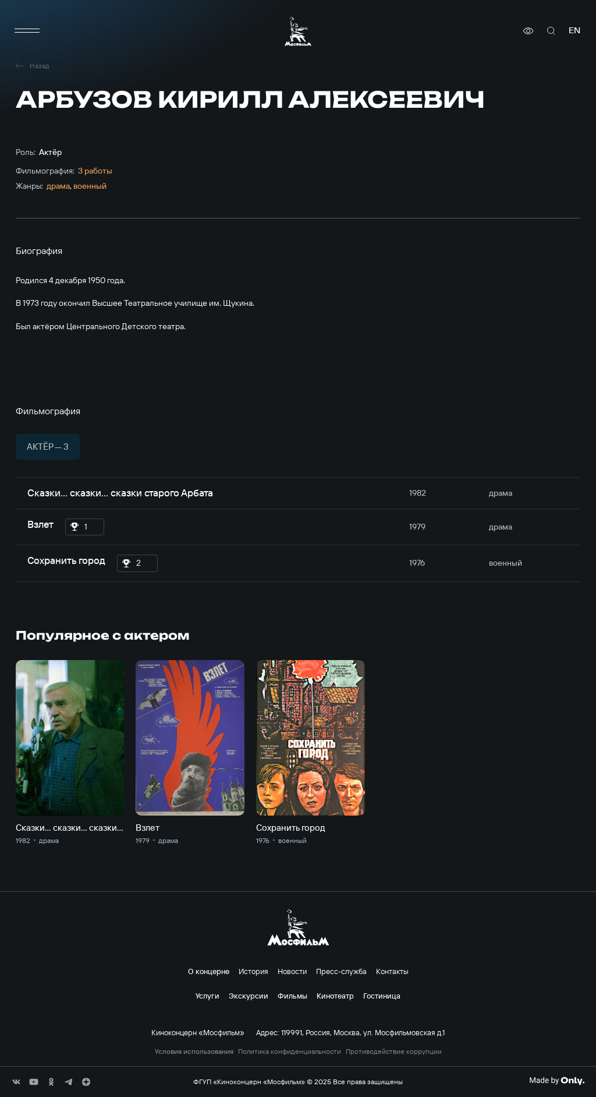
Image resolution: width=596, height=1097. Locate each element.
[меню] (27, 31)
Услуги (207, 995)
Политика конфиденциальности (289, 1051)
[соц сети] (16, 1082)
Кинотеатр (335, 995)
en (574, 31)
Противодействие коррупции (394, 1051)
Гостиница (381, 995)
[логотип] (298, 31)
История (253, 971)
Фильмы (292, 995)
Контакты (392, 971)
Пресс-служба (341, 971)
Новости (292, 971)
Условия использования (194, 1051)
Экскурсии (248, 995)
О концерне (208, 971)
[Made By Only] (556, 1080)
